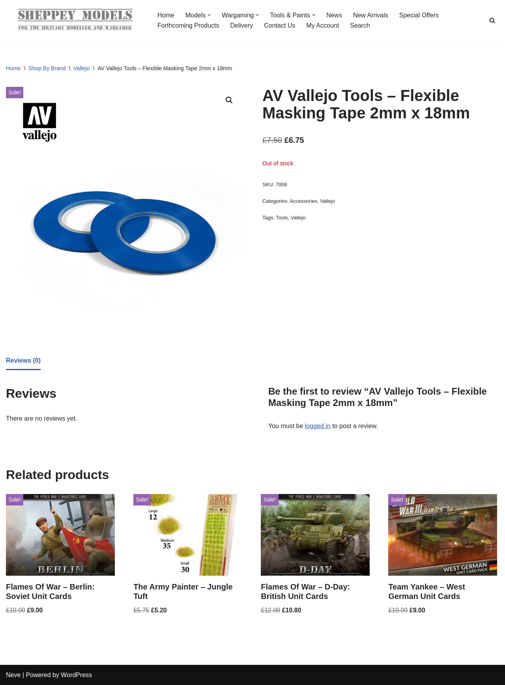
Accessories (303, 201)
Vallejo (81, 68)
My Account (322, 25)
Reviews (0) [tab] (23, 360)
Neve (13, 675)
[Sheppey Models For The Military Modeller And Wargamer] (75, 20)
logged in (318, 426)
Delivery (241, 25)
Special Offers (419, 15)
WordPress (76, 675)
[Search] (492, 20)
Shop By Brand (46, 68)
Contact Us (279, 25)
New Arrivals (370, 15)
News (334, 15)
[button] (209, 15)
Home (165, 15)
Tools (282, 218)
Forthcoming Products (188, 25)
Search (360, 25)
